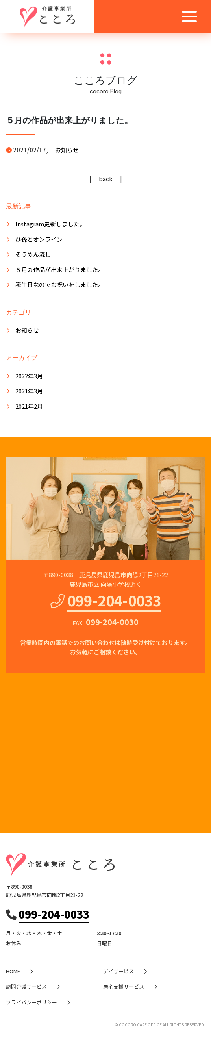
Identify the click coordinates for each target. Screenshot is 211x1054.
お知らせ (67, 150)
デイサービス (118, 971)
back (106, 178)
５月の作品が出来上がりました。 (59, 269)
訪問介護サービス (26, 986)
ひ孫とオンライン (39, 239)
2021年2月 (29, 406)
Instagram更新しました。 (50, 224)
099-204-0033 (114, 600)
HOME (13, 971)
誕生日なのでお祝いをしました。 (59, 284)
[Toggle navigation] (189, 16)
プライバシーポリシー (31, 1002)
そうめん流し (33, 254)
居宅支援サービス (123, 986)
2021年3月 (29, 391)
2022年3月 (29, 376)
